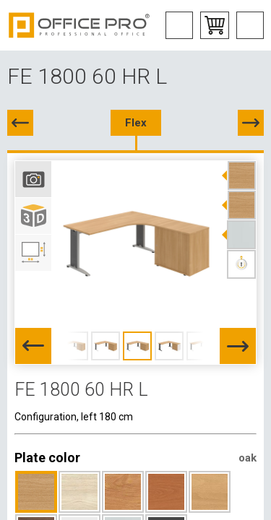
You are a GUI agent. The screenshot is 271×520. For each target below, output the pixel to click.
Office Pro (79, 25)
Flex (136, 122)
